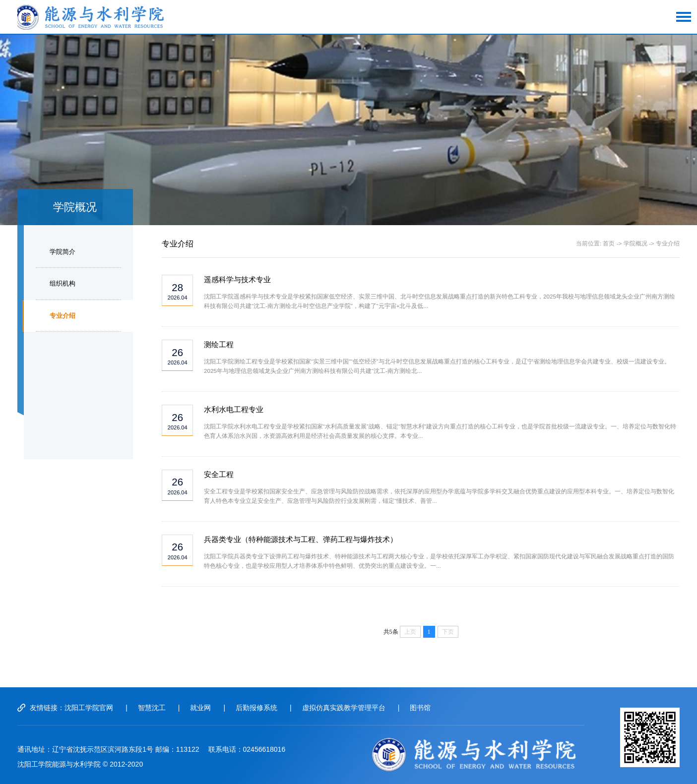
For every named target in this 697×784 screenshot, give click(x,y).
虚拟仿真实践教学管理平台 (343, 708)
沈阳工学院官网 (88, 708)
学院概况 (635, 243)
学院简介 (62, 251)
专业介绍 (62, 315)
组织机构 (62, 283)
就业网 (200, 708)
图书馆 (420, 708)
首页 (609, 243)
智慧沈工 (152, 708)
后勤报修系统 (256, 708)
